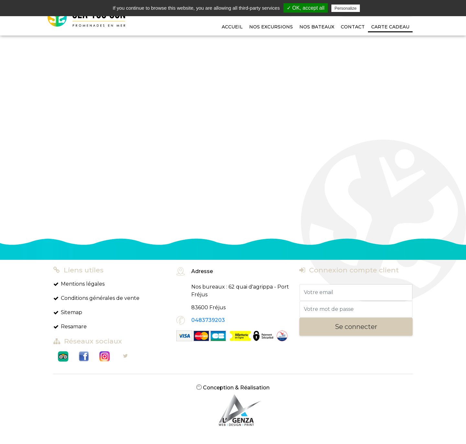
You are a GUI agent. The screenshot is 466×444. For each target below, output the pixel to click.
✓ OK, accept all (306, 8)
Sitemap (67, 312)
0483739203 (208, 320)
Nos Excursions (271, 27)
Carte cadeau (390, 27)
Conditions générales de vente (96, 298)
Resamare (70, 326)
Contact (353, 27)
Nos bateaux (316, 27)
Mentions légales (79, 284)
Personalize (346, 8)
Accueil (232, 27)
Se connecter (356, 327)
